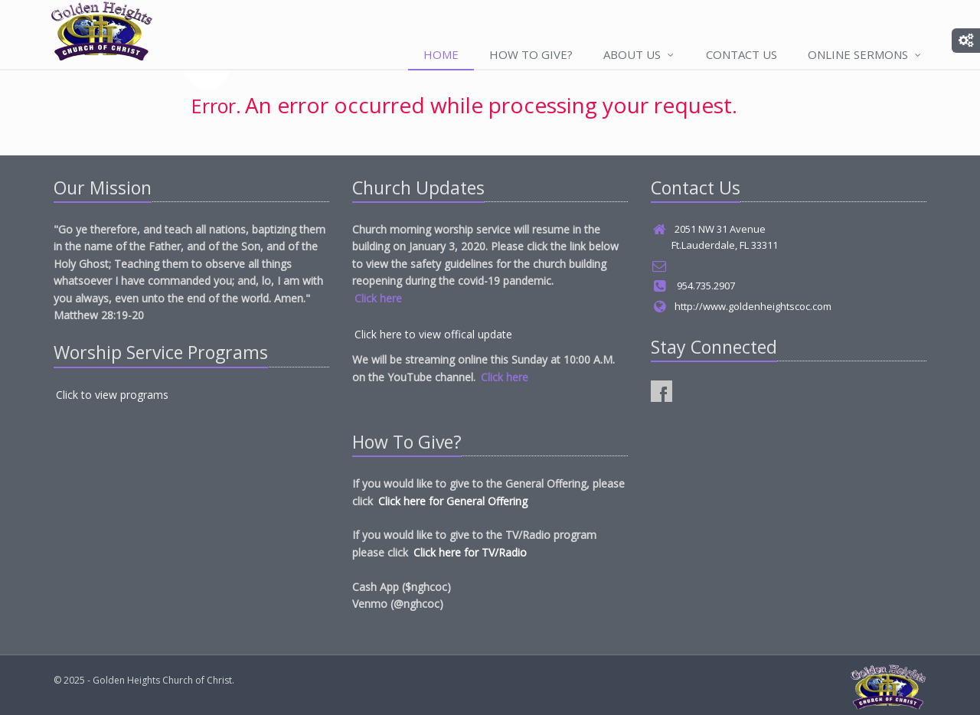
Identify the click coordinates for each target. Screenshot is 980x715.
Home (441, 54)
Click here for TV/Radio (470, 552)
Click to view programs (112, 394)
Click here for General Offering (453, 501)
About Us (639, 54)
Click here (378, 298)
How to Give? (531, 54)
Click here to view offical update (433, 334)
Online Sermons (865, 54)
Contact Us (741, 54)
